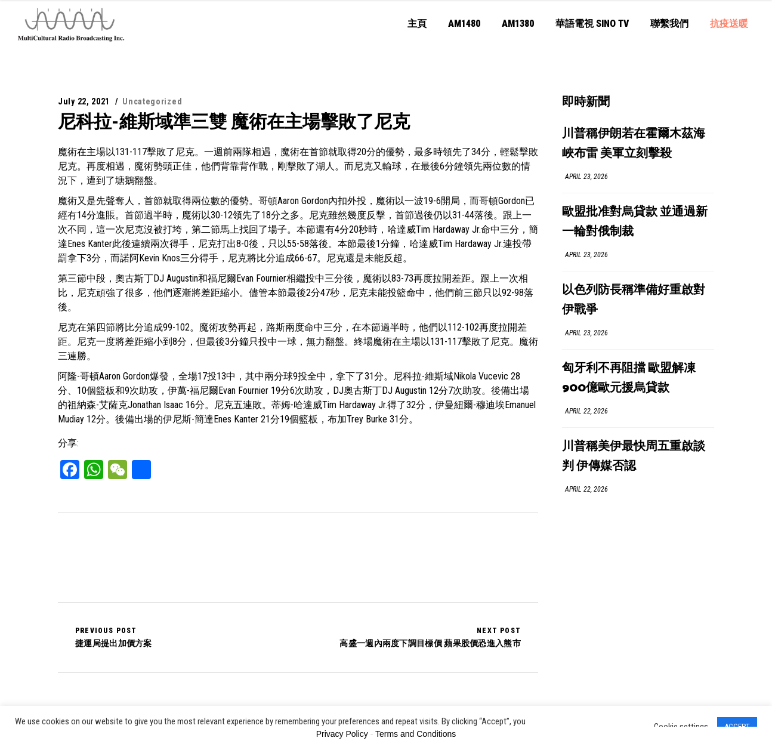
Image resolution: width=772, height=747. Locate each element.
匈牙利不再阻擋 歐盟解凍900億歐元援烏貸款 (629, 378)
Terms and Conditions (415, 734)
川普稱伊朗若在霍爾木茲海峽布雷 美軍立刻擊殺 (633, 143)
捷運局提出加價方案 (113, 637)
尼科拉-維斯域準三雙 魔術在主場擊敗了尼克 (234, 121)
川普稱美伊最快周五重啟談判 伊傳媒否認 (633, 456)
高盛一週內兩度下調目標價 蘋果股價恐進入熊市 (430, 637)
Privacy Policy (342, 734)
